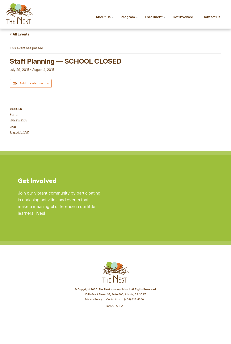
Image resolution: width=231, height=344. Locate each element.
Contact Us (113, 299)
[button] (222, 5)
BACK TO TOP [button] (115, 305)
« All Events (19, 34)
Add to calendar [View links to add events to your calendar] (31, 83)
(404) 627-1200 (134, 299)
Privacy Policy (93, 299)
